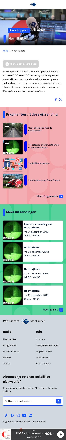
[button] (60, 434)
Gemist (7, 363)
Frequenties (9, 339)
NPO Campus (43, 363)
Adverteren (42, 357)
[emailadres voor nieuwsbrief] (33, 401)
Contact (40, 339)
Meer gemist (53, 310)
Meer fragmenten (50, 196)
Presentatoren (11, 351)
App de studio (44, 351)
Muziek (7, 357)
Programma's (10, 345)
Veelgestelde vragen (47, 345)
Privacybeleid (39, 421)
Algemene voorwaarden (16, 421)
